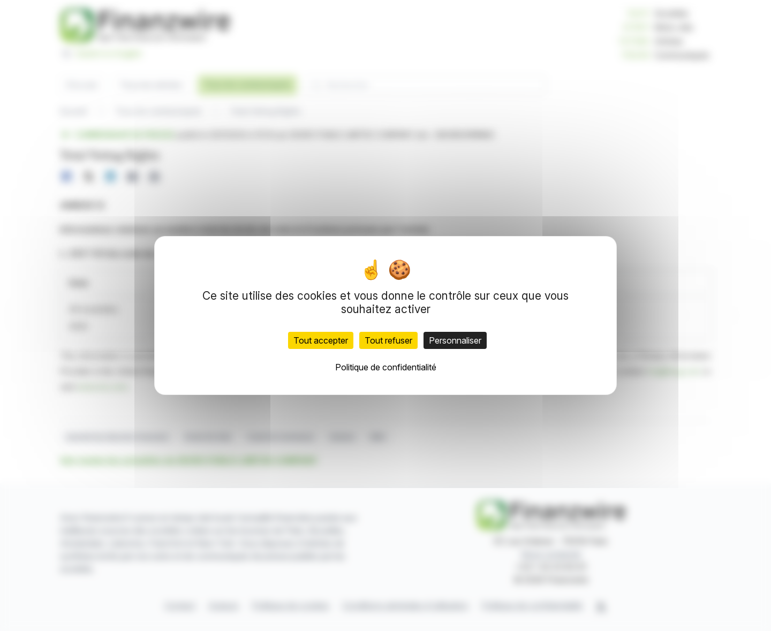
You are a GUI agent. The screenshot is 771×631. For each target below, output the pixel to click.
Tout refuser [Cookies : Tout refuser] (388, 340)
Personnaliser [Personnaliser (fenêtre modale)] (455, 340)
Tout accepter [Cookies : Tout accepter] (320, 340)
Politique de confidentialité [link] (385, 367)
